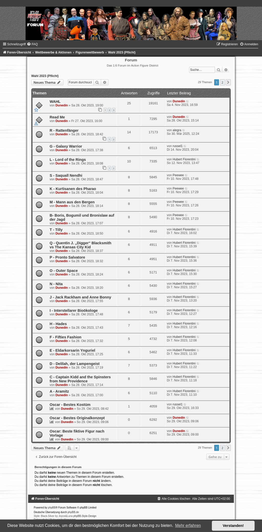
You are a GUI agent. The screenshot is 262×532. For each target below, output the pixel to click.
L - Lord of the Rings (68, 160)
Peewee (178, 175)
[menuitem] (32, 44)
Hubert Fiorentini (184, 159)
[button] (228, 82)
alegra (177, 130)
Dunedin (62, 105)
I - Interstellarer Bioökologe (74, 310)
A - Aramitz (59, 391)
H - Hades (58, 324)
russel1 (178, 146)
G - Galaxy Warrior (66, 146)
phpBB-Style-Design (84, 516)
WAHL (55, 101)
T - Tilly (56, 230)
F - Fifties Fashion (65, 337)
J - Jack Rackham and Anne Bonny (80, 297)
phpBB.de (73, 512)
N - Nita (56, 284)
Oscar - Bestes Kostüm (70, 405)
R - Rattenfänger (64, 130)
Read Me (57, 117)
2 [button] (222, 82)
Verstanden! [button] (233, 526)
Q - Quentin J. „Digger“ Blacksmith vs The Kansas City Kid (80, 245)
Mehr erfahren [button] (188, 525)
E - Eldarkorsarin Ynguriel (72, 350)
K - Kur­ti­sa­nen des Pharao (73, 189)
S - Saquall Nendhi (66, 175)
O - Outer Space (64, 271)
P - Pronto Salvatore (67, 257)
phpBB (52, 507)
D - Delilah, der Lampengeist (75, 364)
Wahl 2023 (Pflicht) (45, 76)
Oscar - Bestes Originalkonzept (77, 418)
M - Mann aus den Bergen (72, 202)
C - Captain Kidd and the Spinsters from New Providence (80, 379)
